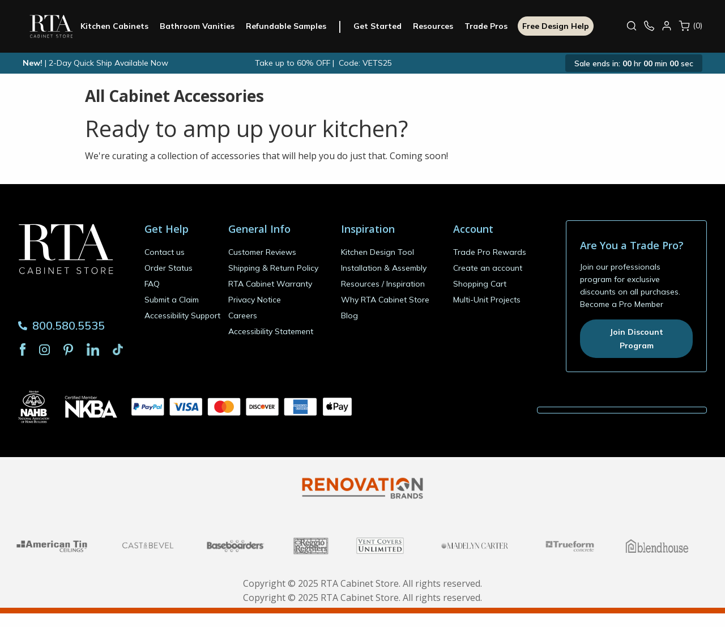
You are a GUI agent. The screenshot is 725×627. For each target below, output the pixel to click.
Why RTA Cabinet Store (385, 300)
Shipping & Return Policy (273, 268)
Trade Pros (490, 26)
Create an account (487, 268)
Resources (437, 26)
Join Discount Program (636, 339)
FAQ (152, 284)
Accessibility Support (182, 315)
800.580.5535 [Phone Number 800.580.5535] (61, 325)
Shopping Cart (479, 284)
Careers (242, 315)
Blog (349, 315)
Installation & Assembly (384, 268)
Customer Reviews (262, 252)
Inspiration (405, 284)
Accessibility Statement (270, 331)
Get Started (382, 26)
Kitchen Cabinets (119, 26)
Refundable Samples (290, 26)
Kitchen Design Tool (377, 252)
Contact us (164, 252)
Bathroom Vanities (201, 26)
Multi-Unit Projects (487, 300)
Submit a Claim (171, 300)
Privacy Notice (254, 300)
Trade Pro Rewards (489, 252)
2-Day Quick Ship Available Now (108, 63)
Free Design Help (560, 26)
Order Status (168, 268)
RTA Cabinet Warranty (270, 284)
